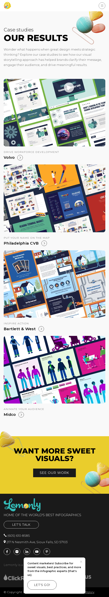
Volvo (9, 157)
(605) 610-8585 (17, 535)
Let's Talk (21, 524)
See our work (54, 473)
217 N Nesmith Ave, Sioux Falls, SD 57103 (36, 542)
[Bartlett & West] (54, 284)
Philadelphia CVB (21, 243)
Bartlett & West (20, 329)
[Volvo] (54, 112)
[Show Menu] (102, 5)
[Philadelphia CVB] (54, 198)
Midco (10, 414)
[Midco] (54, 370)
